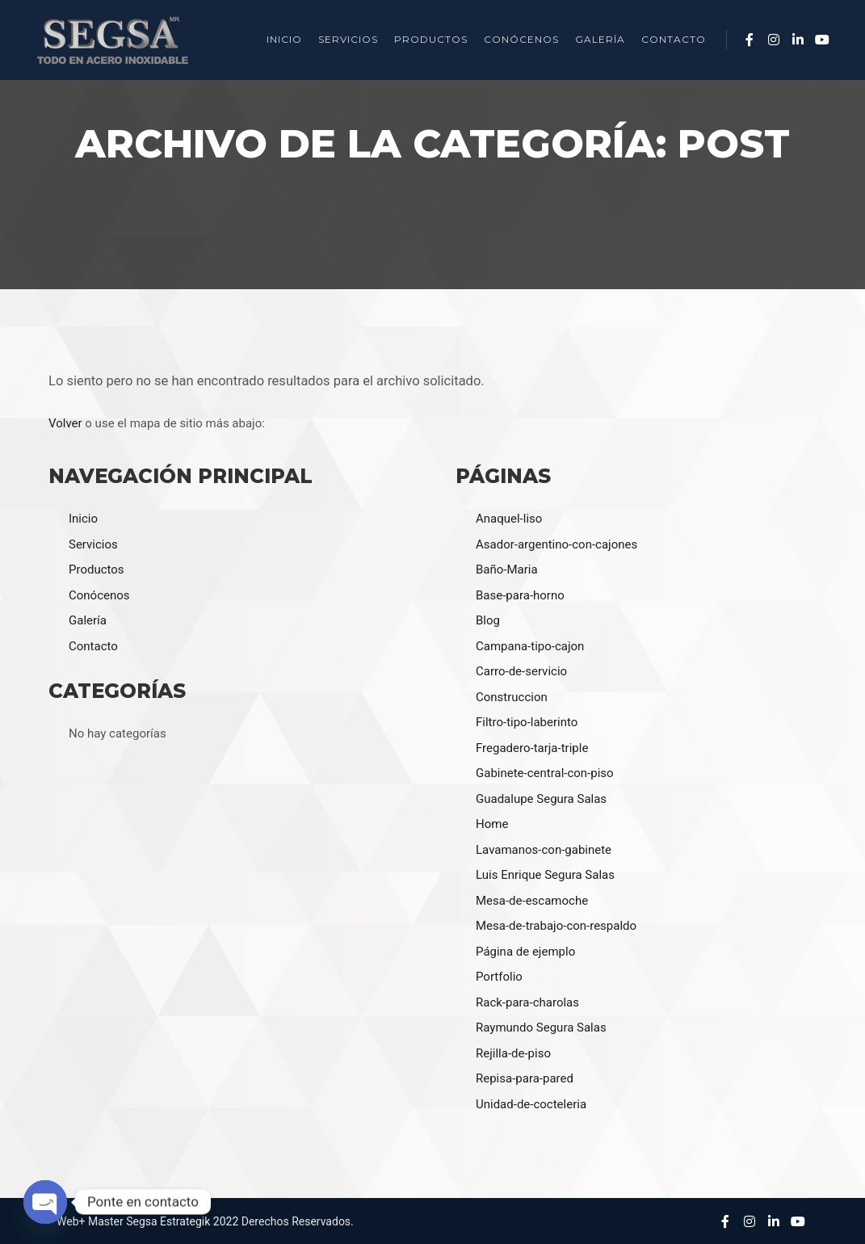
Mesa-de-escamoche (532, 900)
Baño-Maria (507, 569)
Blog (488, 620)
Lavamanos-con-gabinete (543, 850)
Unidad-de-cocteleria (531, 1104)
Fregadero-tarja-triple (532, 748)
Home (492, 824)
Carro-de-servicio (521, 671)
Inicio (83, 518)
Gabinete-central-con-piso (545, 773)
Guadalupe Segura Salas (541, 799)
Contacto (93, 646)
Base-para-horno (520, 595)
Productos (96, 569)
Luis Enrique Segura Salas (545, 875)
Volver (65, 423)
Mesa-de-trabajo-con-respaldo (556, 925)
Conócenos (99, 595)
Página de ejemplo (525, 951)
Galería (88, 620)
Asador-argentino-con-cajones (556, 544)
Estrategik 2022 (199, 1221)
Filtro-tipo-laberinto (526, 722)
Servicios (93, 544)
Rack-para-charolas (527, 1002)
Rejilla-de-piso (513, 1053)
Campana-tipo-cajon (530, 646)
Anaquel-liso (509, 518)
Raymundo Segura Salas (541, 1027)
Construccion (512, 697)
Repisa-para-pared (524, 1078)
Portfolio (499, 976)
